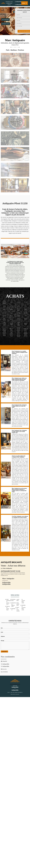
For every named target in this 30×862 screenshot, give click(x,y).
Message (15, 645)
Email (15, 633)
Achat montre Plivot (18, 604)
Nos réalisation (5, 19)
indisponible (18, 1)
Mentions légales (15, 694)
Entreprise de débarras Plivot (13, 604)
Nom (15, 629)
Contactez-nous (5, 23)
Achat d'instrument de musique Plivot (7, 602)
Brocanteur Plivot (13, 600)
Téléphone (15, 637)
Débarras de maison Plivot (7, 608)
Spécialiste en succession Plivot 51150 (23, 607)
